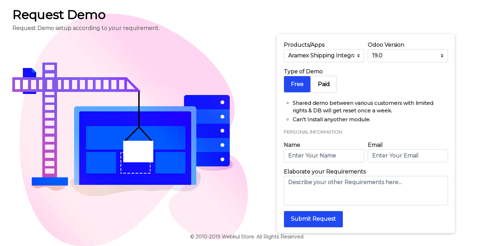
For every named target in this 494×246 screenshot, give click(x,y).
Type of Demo (303, 71)
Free (297, 84)
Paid (324, 84)
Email (375, 145)
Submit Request (313, 219)
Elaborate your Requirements (325, 171)
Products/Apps (304, 45)
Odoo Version (386, 45)
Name (292, 145)
